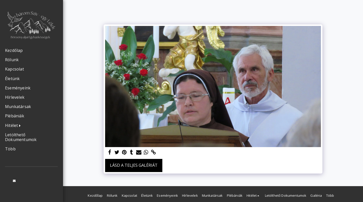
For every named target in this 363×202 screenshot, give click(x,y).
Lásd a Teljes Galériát (134, 165)
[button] (14, 125)
